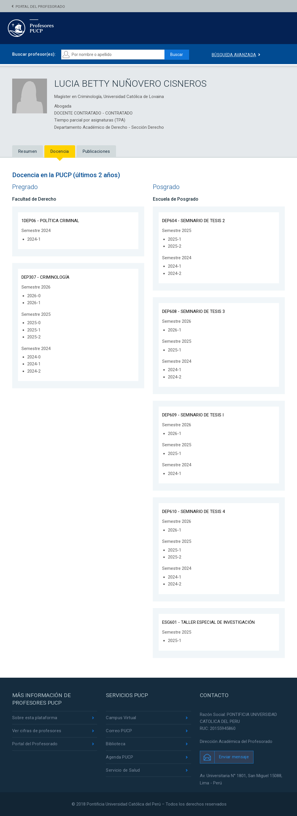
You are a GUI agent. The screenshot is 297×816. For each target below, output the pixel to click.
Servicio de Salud (123, 770)
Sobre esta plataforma (34, 717)
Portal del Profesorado (40, 6)
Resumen (27, 151)
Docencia (59, 151)
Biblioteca (115, 743)
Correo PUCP (119, 730)
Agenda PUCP (119, 757)
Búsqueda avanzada (234, 54)
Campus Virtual (121, 717)
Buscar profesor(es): (34, 54)
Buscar (176, 54)
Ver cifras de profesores (36, 730)
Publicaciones (96, 151)
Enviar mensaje (234, 756)
